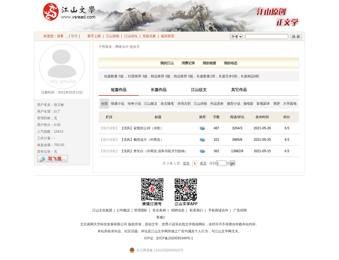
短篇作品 (118, 89)
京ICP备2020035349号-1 (174, 238)
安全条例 (159, 210)
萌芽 (276, 104)
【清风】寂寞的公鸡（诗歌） (142, 128)
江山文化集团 (102, 210)
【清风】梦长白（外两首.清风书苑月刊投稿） (154, 151)
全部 (104, 104)
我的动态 (230, 63)
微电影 (248, 104)
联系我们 (196, 210)
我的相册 (209, 63)
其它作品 (239, 89)
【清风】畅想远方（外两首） (142, 140)
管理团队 (140, 210)
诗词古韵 (184, 104)
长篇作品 (158, 89)
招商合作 (176, 217)
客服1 (160, 217)
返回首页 (167, 36)
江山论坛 (131, 36)
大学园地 (290, 104)
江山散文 (150, 104)
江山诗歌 (200, 104)
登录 (74, 36)
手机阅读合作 (218, 210)
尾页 (203, 163)
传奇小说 (134, 104)
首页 (186, 163)
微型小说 (233, 104)
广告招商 (240, 210)
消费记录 (188, 63)
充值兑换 (149, 36)
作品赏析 (217, 104)
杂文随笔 (167, 104)
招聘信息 (178, 210)
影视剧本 (263, 104)
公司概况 (123, 210)
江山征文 (199, 89)
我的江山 (167, 63)
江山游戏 (112, 36)
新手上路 (94, 36)
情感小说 (117, 104)
